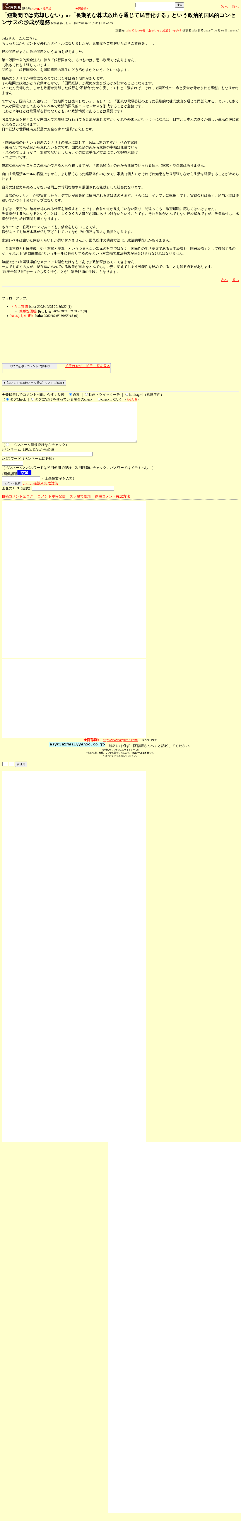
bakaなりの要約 (22, 316)
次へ (224, 7)
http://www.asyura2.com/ (120, 748)
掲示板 (47, 8)
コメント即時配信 (51, 504)
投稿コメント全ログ (17, 504)
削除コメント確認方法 (112, 504)
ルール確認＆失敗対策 (40, 491)
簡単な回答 (28, 311)
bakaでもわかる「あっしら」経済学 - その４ (154, 30)
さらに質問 (19, 306)
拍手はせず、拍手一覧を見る (87, 366)
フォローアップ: (14, 298)
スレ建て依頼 (80, 504)
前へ (235, 7)
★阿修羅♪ (81, 8)
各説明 (132, 399)
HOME (35, 8)
